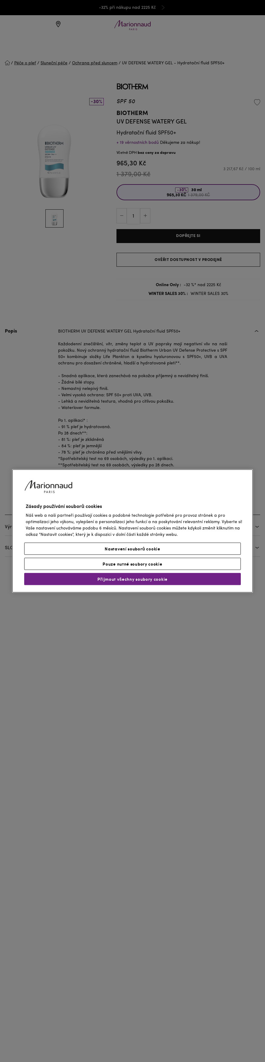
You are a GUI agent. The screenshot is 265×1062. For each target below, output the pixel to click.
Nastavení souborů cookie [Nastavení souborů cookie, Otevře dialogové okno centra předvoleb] (132, 549)
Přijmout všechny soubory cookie (132, 579)
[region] (132, 531)
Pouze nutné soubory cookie (132, 564)
